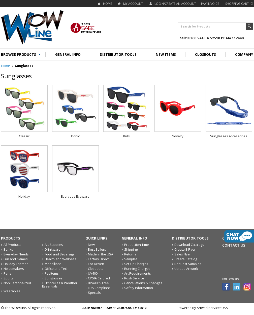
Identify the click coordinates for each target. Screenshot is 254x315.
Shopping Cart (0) (239, 4)
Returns (130, 254)
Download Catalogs (189, 244)
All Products (12, 244)
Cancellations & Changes (143, 283)
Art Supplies (54, 244)
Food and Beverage (60, 254)
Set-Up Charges (136, 263)
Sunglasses (53, 278)
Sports (9, 278)
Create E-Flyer (185, 249)
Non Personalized (17, 283)
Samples (131, 259)
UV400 (93, 273)
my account (133, 4)
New (91, 244)
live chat (239, 236)
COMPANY (244, 54)
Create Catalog (185, 259)
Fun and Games (16, 259)
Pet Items (52, 273)
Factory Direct (98, 259)
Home (107, 4)
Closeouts (95, 268)
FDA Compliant (99, 287)
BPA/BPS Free (98, 283)
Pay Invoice (210, 4)
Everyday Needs (16, 254)
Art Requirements (137, 273)
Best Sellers (97, 249)
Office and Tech (57, 268)
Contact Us (233, 245)
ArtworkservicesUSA (212, 307)
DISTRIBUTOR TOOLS (118, 54)
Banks (8, 249)
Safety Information (138, 287)
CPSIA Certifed (99, 278)
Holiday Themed (16, 263)
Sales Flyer (182, 254)
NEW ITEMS (166, 54)
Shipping (131, 249)
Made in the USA (100, 254)
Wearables (12, 291)
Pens (7, 273)
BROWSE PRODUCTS (18, 54)
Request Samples (187, 263)
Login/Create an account (175, 4)
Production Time (136, 244)
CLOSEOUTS (205, 54)
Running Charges (137, 268)
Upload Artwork (186, 268)
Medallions (53, 263)
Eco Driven (96, 263)
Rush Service (134, 278)
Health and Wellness (60, 259)
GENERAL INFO (68, 54)
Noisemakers (14, 268)
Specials (94, 292)
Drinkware (52, 249)
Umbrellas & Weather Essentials (59, 284)
